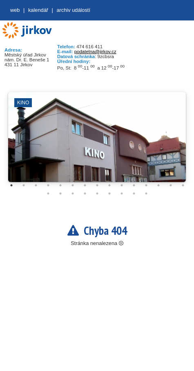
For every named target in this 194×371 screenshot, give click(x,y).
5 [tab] (60, 185)
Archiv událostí (73, 10)
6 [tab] (73, 185)
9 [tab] (109, 185)
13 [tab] (158, 185)
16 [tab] (48, 193)
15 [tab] (183, 185)
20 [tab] (97, 193)
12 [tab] (146, 185)
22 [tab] (122, 193)
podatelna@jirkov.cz (95, 51)
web (15, 10)
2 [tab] (24, 185)
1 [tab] (11, 185)
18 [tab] (73, 193)
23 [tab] (134, 193)
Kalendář (38, 10)
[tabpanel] (97, 141)
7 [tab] (85, 185)
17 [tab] (60, 193)
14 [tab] (171, 185)
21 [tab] (109, 193)
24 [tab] (146, 193)
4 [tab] (48, 185)
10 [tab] (122, 185)
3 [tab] (36, 185)
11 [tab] (134, 185)
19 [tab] (85, 193)
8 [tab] (97, 185)
